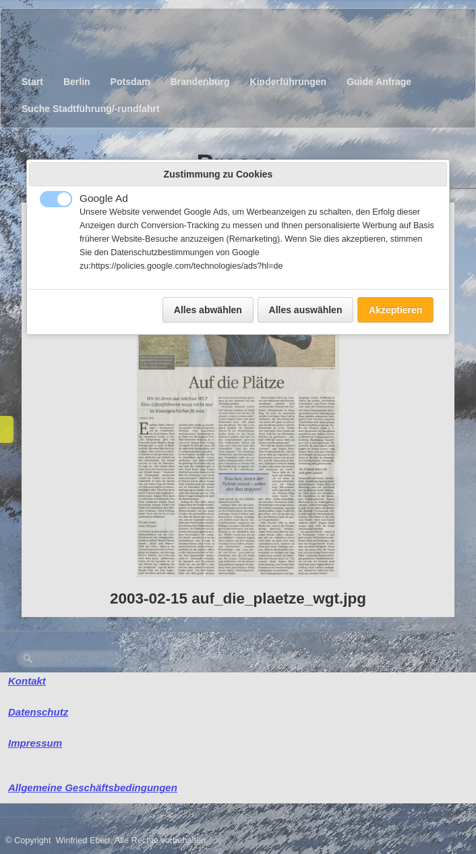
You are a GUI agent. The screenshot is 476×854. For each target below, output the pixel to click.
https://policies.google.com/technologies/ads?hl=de (187, 266)
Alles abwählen (208, 309)
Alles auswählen (306, 309)
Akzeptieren (395, 309)
